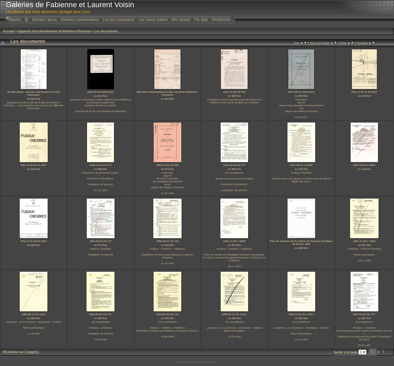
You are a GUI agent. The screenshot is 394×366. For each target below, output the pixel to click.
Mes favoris (180, 19)
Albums (14, 19)
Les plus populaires (119, 19)
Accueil (8, 31)
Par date (201, 19)
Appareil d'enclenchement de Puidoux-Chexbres (54, 31)
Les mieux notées (153, 19)
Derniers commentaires (80, 19)
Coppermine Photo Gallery (204, 362)
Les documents (106, 31)
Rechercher (221, 19)
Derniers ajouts (44, 19)
